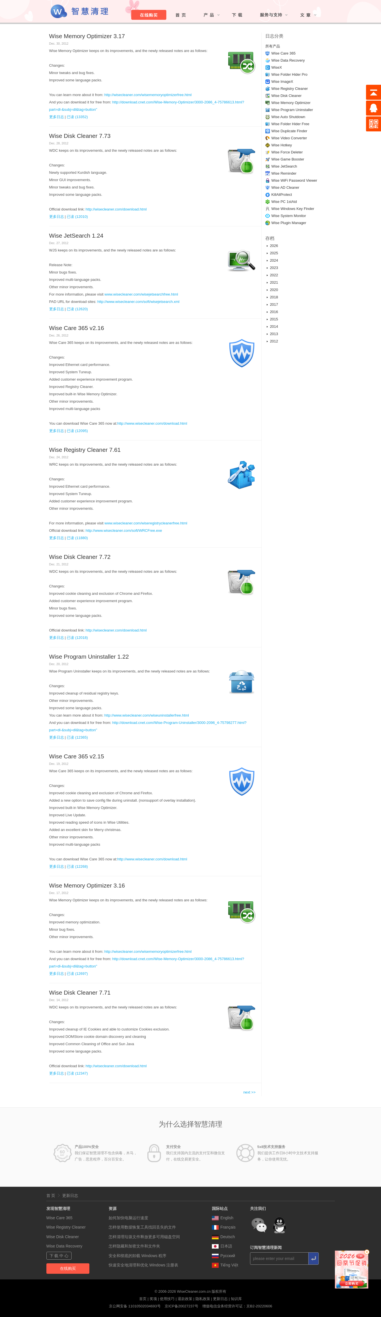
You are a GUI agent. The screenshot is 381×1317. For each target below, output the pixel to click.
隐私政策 (202, 1299)
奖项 (153, 1299)
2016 (274, 312)
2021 (274, 282)
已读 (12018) (77, 637)
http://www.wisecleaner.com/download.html (152, 423)
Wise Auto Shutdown (288, 117)
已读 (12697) (77, 973)
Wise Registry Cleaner (289, 88)
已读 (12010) (77, 216)
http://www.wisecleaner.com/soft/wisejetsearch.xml (138, 302)
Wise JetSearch (284, 166)
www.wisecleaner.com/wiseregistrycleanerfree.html (145, 523)
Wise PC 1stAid (284, 201)
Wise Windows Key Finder (292, 209)
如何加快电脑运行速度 (128, 1218)
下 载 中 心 (59, 1255)
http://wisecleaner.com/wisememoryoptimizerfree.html (148, 95)
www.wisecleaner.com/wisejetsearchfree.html (141, 294)
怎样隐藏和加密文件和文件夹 (134, 1246)
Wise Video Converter (289, 138)
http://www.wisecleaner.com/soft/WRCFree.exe (124, 530)
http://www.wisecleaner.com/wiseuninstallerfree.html (146, 715)
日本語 (222, 1246)
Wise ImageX (282, 81)
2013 (274, 334)
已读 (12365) (77, 737)
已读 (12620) (77, 309)
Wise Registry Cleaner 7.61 (85, 449)
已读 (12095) (77, 431)
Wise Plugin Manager (288, 223)
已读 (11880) (77, 538)
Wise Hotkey (281, 145)
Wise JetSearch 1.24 (76, 235)
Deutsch (223, 1236)
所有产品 (272, 46)
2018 (274, 297)
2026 (274, 246)
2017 (274, 304)
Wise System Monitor (288, 216)
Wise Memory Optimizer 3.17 (87, 36)
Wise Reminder (283, 173)
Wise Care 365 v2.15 (76, 756)
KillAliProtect (281, 194)
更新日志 (70, 1195)
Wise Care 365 (283, 53)
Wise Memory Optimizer (291, 103)
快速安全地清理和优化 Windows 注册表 (143, 1265)
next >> (249, 1092)
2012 (274, 341)
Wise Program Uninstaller (292, 110)
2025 (274, 253)
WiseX (276, 67)
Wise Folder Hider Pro (289, 74)
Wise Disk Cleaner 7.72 (80, 557)
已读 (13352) (77, 117)
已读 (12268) (77, 866)
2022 (274, 275)
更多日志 (56, 117)
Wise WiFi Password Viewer (294, 180)
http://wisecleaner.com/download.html (116, 209)
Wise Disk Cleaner (286, 96)
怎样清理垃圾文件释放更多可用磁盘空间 (144, 1236)
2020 (274, 290)
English (222, 1218)
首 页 (50, 1195)
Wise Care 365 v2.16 (76, 328)
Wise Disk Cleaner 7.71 (80, 992)
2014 (274, 326)
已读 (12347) (77, 1073)
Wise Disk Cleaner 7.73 (80, 136)
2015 (274, 319)
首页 (143, 1299)
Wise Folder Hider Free (290, 124)
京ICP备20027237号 (181, 1306)
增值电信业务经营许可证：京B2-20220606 (237, 1306)
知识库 (236, 1299)
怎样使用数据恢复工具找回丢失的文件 (142, 1227)
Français (224, 1227)
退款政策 (185, 1299)
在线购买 (68, 1268)
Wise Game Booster (287, 159)
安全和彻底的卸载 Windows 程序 (138, 1255)
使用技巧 (167, 1299)
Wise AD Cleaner (285, 187)
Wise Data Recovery (288, 60)
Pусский (223, 1255)
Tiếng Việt (225, 1265)
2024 (274, 260)
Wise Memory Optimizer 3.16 (87, 885)
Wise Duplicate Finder (289, 131)
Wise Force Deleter (287, 152)
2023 (274, 268)
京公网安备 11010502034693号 (135, 1306)
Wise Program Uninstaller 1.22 (89, 656)
